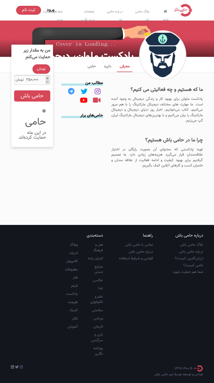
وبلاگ (74, 245)
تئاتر (75, 318)
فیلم (74, 286)
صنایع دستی (98, 269)
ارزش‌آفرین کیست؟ (189, 258)
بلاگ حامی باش (142, 14)
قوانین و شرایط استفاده (136, 258)
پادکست (72, 294)
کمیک (73, 310)
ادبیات (73, 253)
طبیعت (73, 302)
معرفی (125, 67)
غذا (100, 288)
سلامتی (97, 310)
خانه (165, 15)
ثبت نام (28, 10)
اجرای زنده (95, 258)
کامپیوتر (72, 261)
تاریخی (98, 326)
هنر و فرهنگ (98, 247)
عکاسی (98, 280)
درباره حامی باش (115, 14)
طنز (75, 277)
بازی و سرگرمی (97, 337)
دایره (107, 67)
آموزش (72, 326)
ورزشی (98, 318)
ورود (50, 10)
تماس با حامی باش (139, 245)
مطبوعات (71, 269)
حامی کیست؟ (193, 265)
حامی (91, 67)
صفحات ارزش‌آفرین (87, 14)
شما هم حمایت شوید (188, 272)
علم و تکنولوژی (96, 299)
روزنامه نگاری (98, 351)
